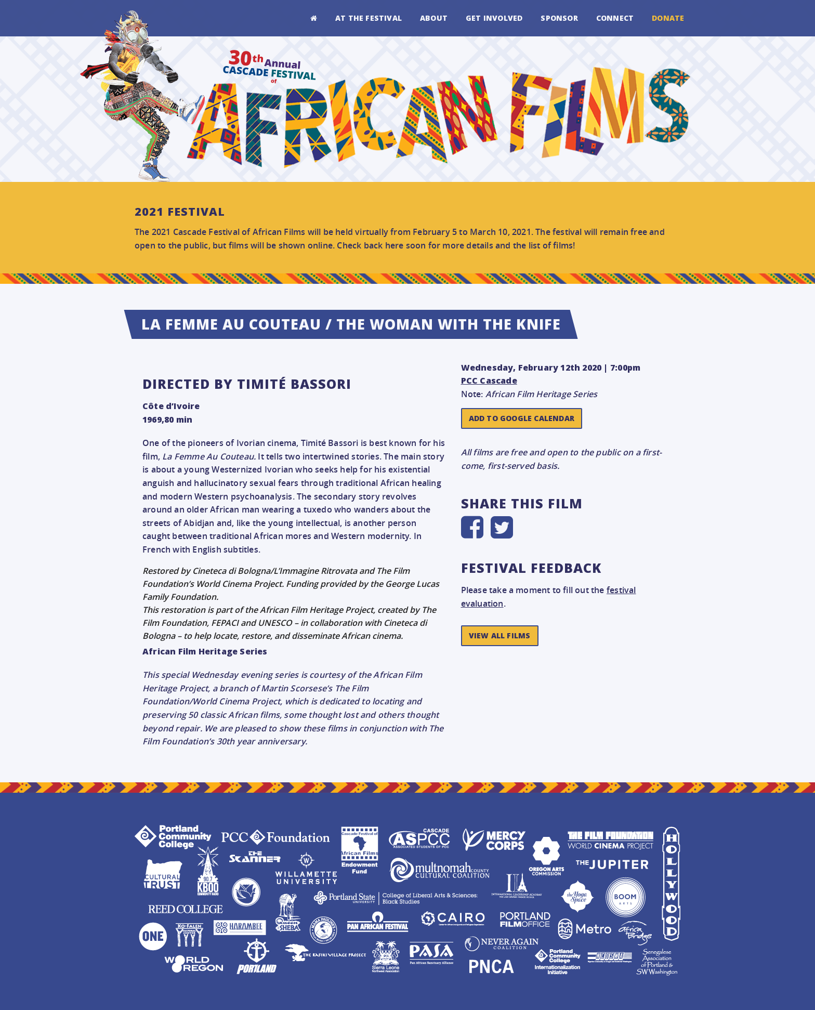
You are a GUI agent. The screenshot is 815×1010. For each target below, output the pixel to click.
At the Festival (368, 18)
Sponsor (559, 18)
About (434, 18)
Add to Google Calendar (521, 418)
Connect (615, 18)
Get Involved (494, 18)
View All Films (500, 635)
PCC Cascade (489, 380)
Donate (668, 18)
